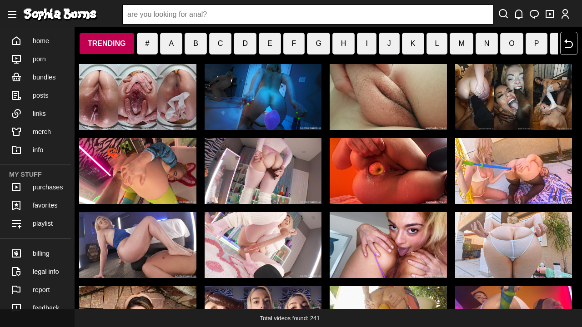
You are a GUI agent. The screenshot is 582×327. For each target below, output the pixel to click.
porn (28, 59)
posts (29, 95)
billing (30, 253)
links (28, 113)
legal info (35, 271)
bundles (33, 77)
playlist (32, 223)
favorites (34, 205)
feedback (35, 307)
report (30, 289)
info (27, 149)
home (30, 40)
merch (31, 131)
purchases (37, 187)
